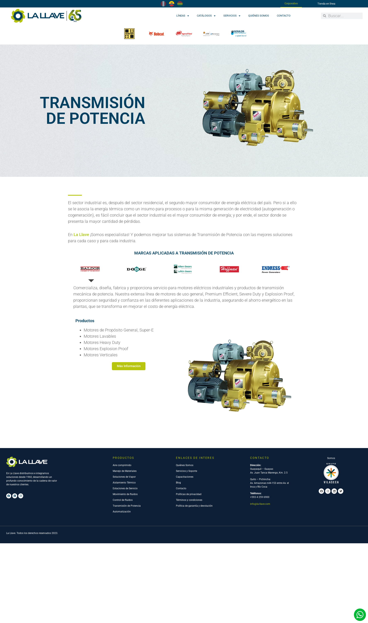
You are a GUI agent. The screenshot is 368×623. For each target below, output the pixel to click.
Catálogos (206, 15)
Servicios (231, 15)
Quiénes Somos (258, 15)
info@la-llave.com (260, 535)
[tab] (91, 301)
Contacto (284, 15)
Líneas (182, 15)
